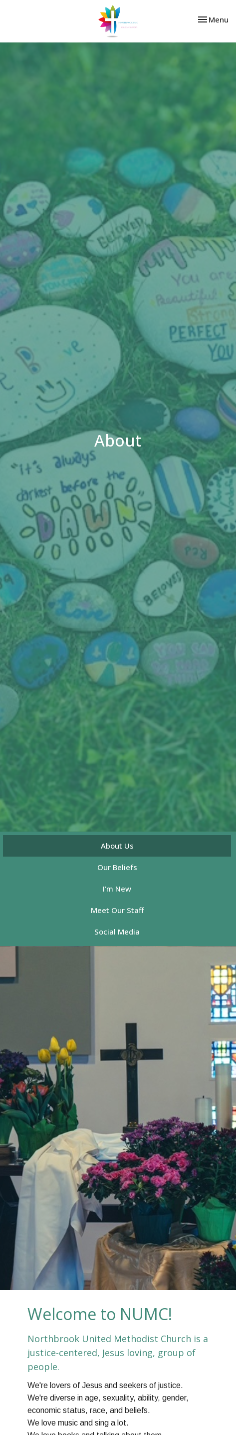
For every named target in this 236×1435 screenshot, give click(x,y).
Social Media (117, 932)
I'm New (117, 889)
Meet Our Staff (117, 910)
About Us (117, 846)
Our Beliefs (117, 867)
